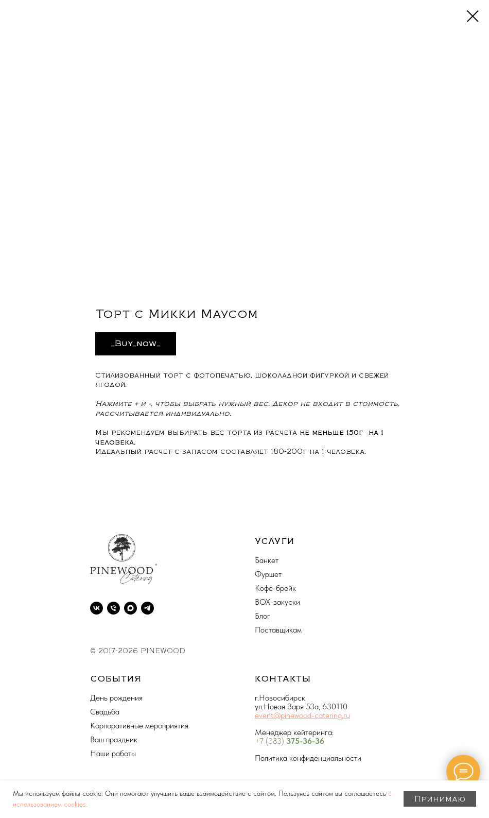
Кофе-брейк (275, 588)
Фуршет (268, 574)
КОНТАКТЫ (283, 679)
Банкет (266, 560)
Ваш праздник (113, 739)
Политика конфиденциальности (308, 758)
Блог (262, 616)
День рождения (116, 698)
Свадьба (104, 712)
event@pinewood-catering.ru (302, 715)
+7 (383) (270, 741)
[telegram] (147, 608)
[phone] (113, 608)
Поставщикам (278, 630)
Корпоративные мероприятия (139, 725)
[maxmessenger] (130, 608)
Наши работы (113, 753)
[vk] (96, 608)
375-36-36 (305, 741)
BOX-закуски (277, 602)
